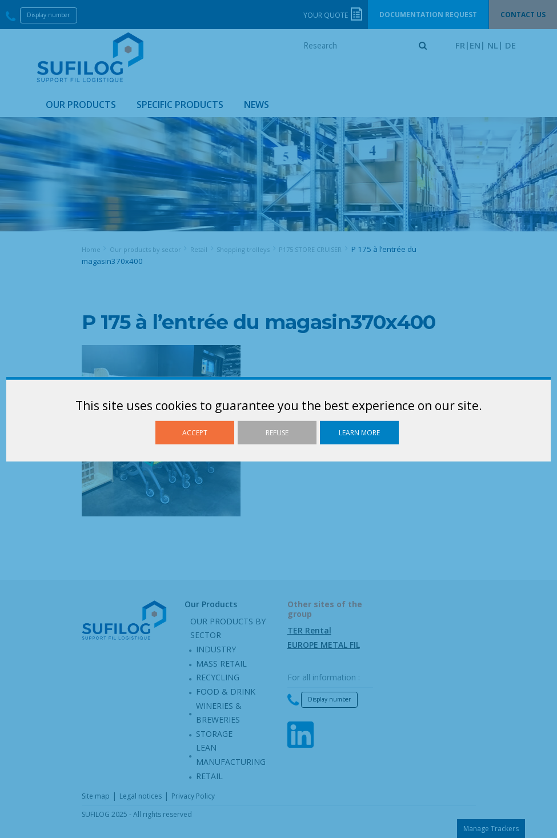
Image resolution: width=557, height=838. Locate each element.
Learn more (359, 432)
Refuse (277, 432)
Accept (194, 432)
